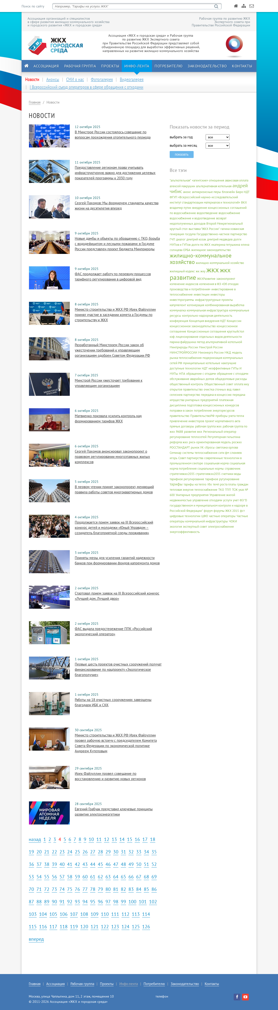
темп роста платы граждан (230, 484)
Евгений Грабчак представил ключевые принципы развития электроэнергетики (114, 812)
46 (108, 864)
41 (69, 864)
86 (154, 889)
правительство (179, 416)
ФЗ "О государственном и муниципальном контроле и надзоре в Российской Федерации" (209, 505)
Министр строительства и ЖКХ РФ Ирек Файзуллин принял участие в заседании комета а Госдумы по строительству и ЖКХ (115, 314)
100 (132, 902)
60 (85, 877)
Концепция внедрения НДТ (207, 321)
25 (77, 852)
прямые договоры (182, 426)
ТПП (228, 490)
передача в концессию (216, 395)
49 (131, 864)
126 (146, 926)
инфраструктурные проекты (214, 300)
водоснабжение (229, 213)
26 (85, 852)
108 (84, 914)
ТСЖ (234, 490)
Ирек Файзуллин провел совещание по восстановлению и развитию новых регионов (110, 776)
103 (33, 914)
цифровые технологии (185, 516)
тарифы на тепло (195, 484)
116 (43, 926)
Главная (35, 102)
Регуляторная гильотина (224, 437)
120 (84, 926)
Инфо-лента (136, 66)
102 (153, 902)
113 (136, 914)
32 (131, 852)
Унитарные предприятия (192, 495)
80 (108, 889)
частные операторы (222, 516)
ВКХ (244, 202)
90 (54, 902)
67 (138, 877)
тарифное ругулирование (222, 479)
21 (46, 852)
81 (115, 889)
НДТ (205, 368)
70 (31, 889)
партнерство (191, 395)
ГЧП (172, 239)
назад (35, 839)
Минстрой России (211, 347)
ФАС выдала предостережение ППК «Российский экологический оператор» (113, 631)
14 (122, 839)
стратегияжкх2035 (182, 474)
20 (39, 852)
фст (242, 511)
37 (39, 864)
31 (123, 852)
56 (54, 877)
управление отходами (207, 500)
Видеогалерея (132, 79)
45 (100, 864)
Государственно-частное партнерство (222, 234)
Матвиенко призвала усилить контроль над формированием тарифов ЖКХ (108, 418)
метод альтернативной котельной (219, 342)
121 (94, 926)
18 (152, 839)
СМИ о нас (75, 79)
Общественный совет (218, 384)
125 (136, 926)
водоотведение (207, 213)
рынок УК (197, 447)
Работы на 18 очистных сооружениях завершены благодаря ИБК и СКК (113, 702)
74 (62, 889)
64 (115, 877)
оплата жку (241, 384)
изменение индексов (184, 284)
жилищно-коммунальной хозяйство (220, 263)
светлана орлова (227, 447)
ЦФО (204, 516)
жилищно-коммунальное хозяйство (201, 259)
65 (123, 877)
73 (54, 889)
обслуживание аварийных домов (192, 379)
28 (100, 852)
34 (146, 852)
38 (46, 864)
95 (92, 902)
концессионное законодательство (193, 326)
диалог (180, 239)
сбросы (210, 447)
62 (100, 877)
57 (62, 877)
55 (46, 877)
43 (85, 864)
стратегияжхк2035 (208, 474)
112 (125, 914)
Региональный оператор (219, 432)
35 (154, 852)
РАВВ (179, 432)
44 (92, 864)
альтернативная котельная (214, 186)
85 (146, 889)
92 (69, 902)
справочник (232, 469)
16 (137, 839)
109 (94, 914)
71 (39, 889)
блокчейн (228, 192)
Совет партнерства (190, 458)
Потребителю (168, 66)
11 (99, 839)
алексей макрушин (182, 186)
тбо (209, 484)
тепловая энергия (181, 490)
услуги (227, 500)
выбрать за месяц (183, 145)
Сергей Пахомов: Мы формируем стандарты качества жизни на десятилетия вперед (116, 205)
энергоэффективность (185, 532)
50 (138, 864)
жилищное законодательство (211, 250)
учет (236, 500)
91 (62, 902)
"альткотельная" (180, 180)
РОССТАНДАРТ (180, 447)
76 (77, 889)
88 (39, 902)
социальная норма (216, 463)
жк (197, 271)
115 (33, 926)
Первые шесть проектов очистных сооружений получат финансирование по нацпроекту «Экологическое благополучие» (118, 669)
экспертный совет (195, 527)
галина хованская (232, 229)
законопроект (225, 279)
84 (138, 889)
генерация (177, 234)
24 (69, 852)
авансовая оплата (236, 180)
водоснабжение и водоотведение (192, 218)
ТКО (221, 490)
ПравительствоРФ (202, 416)
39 (54, 864)
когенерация (195, 305)
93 (77, 902)
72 (46, 889)
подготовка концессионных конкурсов (213, 405)
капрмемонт (178, 305)
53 (31, 877)
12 (106, 839)
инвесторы (217, 294)
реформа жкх (179, 442)
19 (31, 852)
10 (91, 839)
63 (108, 877)
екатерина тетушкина (225, 245)
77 (85, 889)
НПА (182, 374)
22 (54, 852)
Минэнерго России (211, 352)
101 (143, 902)
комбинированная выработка (224, 305)
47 (115, 864)
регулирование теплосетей (188, 437)
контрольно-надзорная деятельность (207, 316)
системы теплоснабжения (199, 453)
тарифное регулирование (187, 479)
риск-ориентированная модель (210, 442)
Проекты (110, 66)
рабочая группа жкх (208, 426)
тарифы (176, 484)
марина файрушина (183, 342)
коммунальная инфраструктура (207, 310)
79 (100, 889)
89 (46, 902)
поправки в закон (181, 411)
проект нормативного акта (222, 421)
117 (53, 926)
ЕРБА (186, 250)
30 (115, 852)
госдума (190, 234)
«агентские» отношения (208, 180)
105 (53, 914)
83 (131, 889)
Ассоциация (46, 66)
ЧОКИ (233, 521)
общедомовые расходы (231, 379)
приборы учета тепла (229, 416)
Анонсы (52, 79)
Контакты (242, 66)
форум (208, 511)
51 (146, 864)
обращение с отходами (232, 374)
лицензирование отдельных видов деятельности (209, 337)
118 (64, 926)
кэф (172, 337)
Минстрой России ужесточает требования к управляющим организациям (108, 383)
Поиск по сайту (33, 6)
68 (146, 877)
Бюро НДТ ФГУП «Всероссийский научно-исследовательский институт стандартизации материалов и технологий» (209, 197)
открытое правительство (186, 389)
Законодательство (207, 66)
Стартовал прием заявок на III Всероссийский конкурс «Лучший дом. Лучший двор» (117, 596)
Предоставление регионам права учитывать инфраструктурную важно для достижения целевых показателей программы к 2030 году (115, 172)
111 (115, 914)
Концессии (234, 321)
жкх (212, 269)
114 (146, 914)
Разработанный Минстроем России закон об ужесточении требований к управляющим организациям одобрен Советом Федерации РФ (112, 350)
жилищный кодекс (182, 271)
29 (108, 852)
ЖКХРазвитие (206, 279)
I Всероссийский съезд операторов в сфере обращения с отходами (86, 87)
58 (69, 877)
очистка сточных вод (218, 389)
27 (92, 852)
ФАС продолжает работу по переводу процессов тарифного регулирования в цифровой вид (113, 276)
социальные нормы (210, 469)
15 (129, 839)
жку (202, 271)
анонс (187, 192)
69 (154, 877)
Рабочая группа (80, 66)
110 (105, 914)
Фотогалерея (102, 79)
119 (74, 926)
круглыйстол (235, 331)
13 (114, 839)
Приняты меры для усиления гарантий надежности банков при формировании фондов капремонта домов (117, 560)
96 (100, 902)
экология (176, 527)
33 (138, 852)
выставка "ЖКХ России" (204, 229)
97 (108, 902)
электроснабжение (221, 527)
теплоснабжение (205, 490)
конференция (179, 321)
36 (31, 864)
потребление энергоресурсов (214, 411)
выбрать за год (181, 137)
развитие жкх (193, 432)
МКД (228, 352)
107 (74, 914)
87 (31, 902)
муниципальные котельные (201, 363)
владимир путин (180, 208)
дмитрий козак (196, 239)
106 (64, 914)
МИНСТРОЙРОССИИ (183, 352)
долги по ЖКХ (200, 245)
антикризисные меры (206, 192)
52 (154, 864)
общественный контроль (186, 384)
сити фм (223, 453)
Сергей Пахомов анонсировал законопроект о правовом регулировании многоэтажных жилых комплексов (112, 456)
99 (123, 902)
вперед (36, 939)
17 (145, 839)
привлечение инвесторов (187, 421)
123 (115, 926)
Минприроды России (184, 347)
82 (123, 889)
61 (92, 877)
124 (125, 926)
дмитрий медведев (219, 239)
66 (131, 877)
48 (123, 864)
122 (105, 926)
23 (62, 852)
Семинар (175, 453)
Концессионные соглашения (206, 331)
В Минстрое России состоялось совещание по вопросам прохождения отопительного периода (113, 135)
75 (69, 889)
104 (43, 914)
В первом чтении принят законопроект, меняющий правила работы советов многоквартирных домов (114, 489)
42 (77, 864)
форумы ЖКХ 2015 (226, 511)
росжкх (237, 442)
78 (92, 889)
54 (39, 877)
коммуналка (178, 310)
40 (62, 864)
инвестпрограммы (182, 300)
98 (115, 902)
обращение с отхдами (201, 374)
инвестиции (201, 294)
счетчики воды (231, 474)
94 (85, 902)
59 (77, 877)
